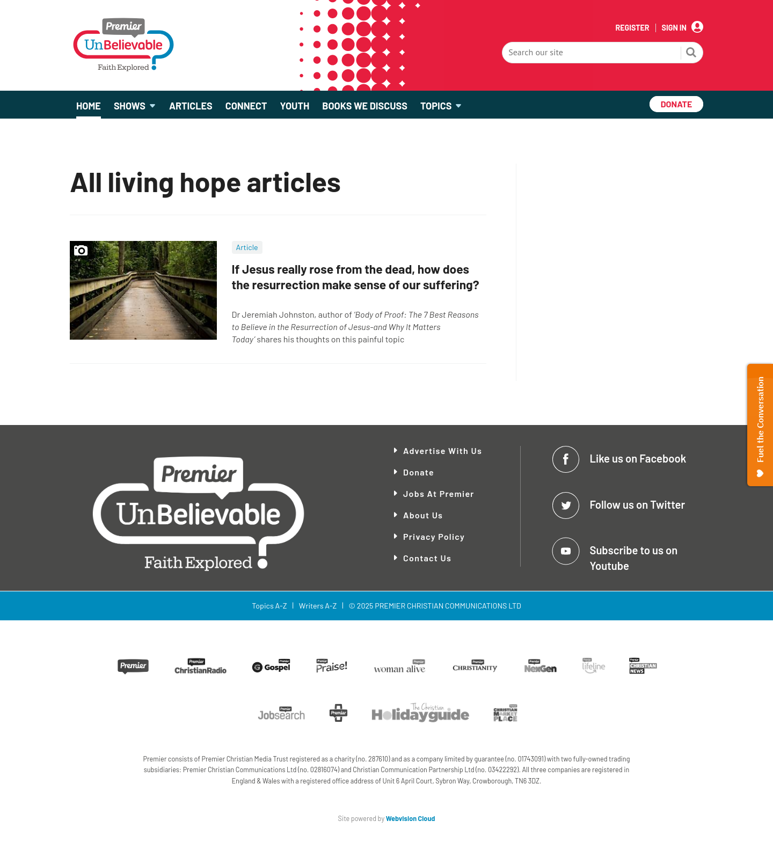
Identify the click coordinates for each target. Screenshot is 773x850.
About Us (423, 515)
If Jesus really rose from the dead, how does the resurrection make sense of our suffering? (355, 276)
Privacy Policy (434, 536)
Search (691, 53)
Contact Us (427, 558)
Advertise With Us (442, 450)
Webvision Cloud (410, 818)
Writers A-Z (318, 605)
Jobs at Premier (439, 493)
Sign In (674, 28)
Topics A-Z (269, 605)
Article (247, 247)
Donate (418, 472)
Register (632, 28)
